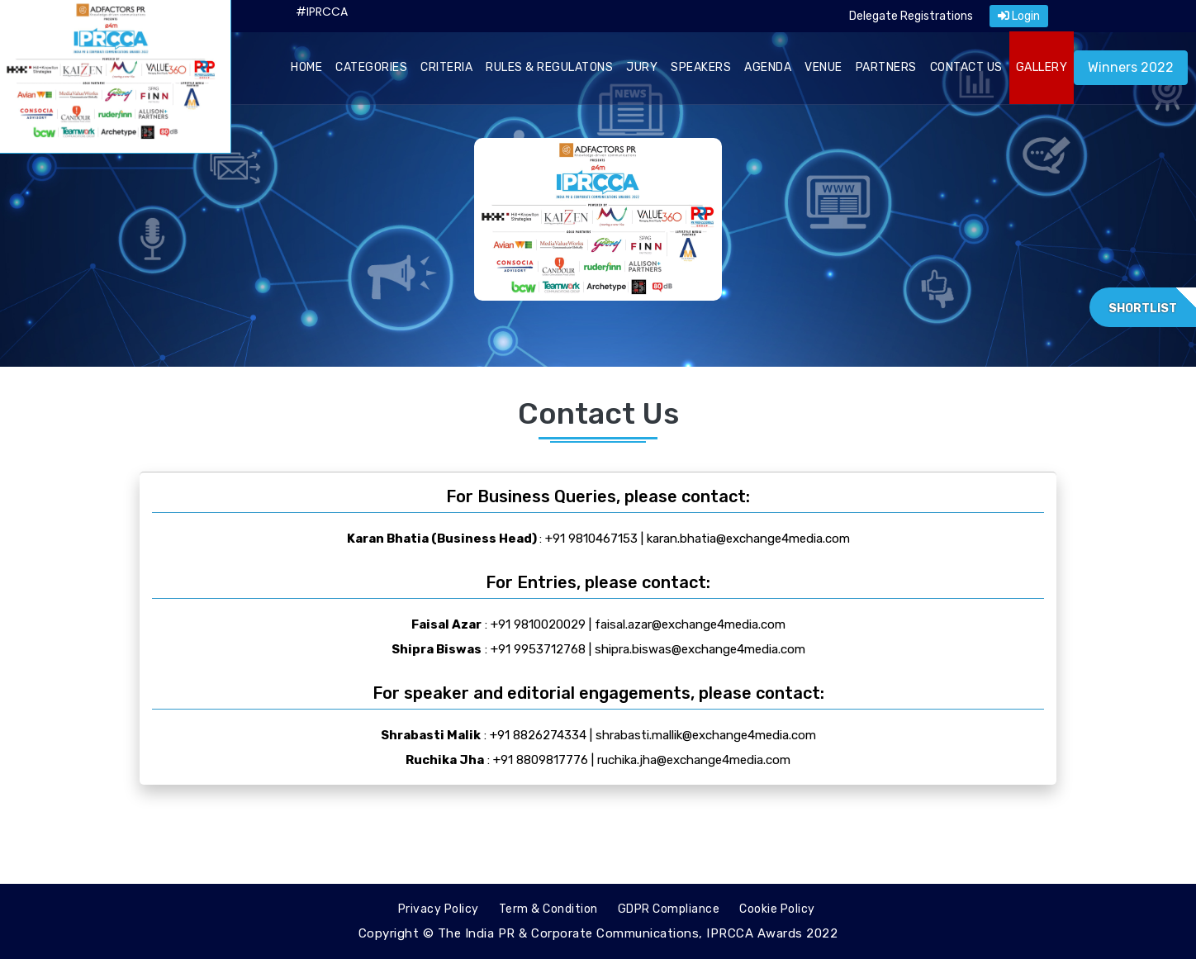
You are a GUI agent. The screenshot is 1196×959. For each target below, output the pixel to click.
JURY (641, 67)
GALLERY (1042, 67)
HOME (306, 67)
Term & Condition (548, 909)
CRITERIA (446, 67)
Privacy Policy (438, 909)
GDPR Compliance (669, 909)
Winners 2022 (1131, 67)
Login (1019, 16)
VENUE (823, 67)
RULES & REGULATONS (549, 67)
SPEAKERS (701, 67)
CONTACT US (966, 67)
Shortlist (1142, 308)
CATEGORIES (371, 67)
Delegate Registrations (911, 16)
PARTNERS (886, 67)
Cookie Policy (777, 909)
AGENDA (767, 67)
